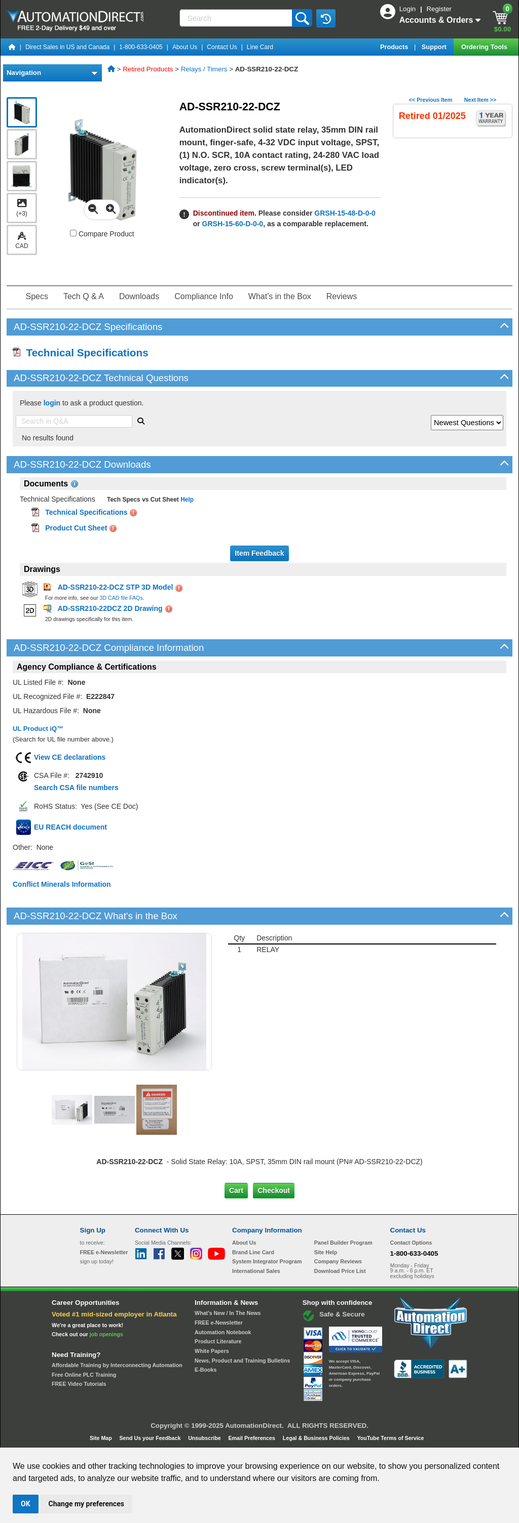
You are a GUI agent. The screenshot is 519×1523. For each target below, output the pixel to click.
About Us (184, 47)
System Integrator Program (267, 1261)
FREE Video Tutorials (79, 1384)
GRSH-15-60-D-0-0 (233, 224)
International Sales (256, 1271)
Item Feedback (259, 553)
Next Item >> (480, 100)
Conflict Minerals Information (62, 884)
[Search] (236, 18)
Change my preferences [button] (86, 1504)
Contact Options (411, 1243)
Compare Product (102, 234)
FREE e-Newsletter (219, 1323)
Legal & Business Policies (317, 1438)
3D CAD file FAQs (120, 598)
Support (435, 47)
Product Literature (218, 1341)
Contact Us (222, 47)
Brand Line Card (253, 1252)
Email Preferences (252, 1438)
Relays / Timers (204, 69)
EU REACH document (70, 827)
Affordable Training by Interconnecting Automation (117, 1365)
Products (395, 47)
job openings (106, 1334)
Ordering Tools (485, 47)
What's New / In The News (228, 1313)
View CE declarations (69, 757)
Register (439, 9)
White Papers (212, 1351)
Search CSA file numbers (76, 788)
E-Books (205, 1370)
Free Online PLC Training (84, 1375)
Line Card (260, 47)
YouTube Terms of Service (390, 1438)
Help (186, 499)
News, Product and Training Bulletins (242, 1360)
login (52, 403)
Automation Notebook (223, 1332)
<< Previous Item (430, 100)
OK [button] (25, 1504)
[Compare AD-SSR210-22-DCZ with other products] (73, 233)
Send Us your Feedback (151, 1438)
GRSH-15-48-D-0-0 (345, 213)
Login (408, 9)
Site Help (326, 1252)
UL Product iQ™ (38, 728)
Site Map (102, 1438)
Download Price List (340, 1271)
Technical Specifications (81, 352)
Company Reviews (338, 1261)
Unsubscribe (205, 1438)
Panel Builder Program (343, 1243)
